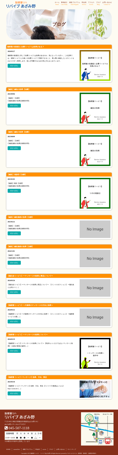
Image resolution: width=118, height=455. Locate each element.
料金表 (84, 3)
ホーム (57, 3)
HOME (8, 449)
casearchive (16, 449)
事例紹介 (64, 3)
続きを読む (14, 66)
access (44, 449)
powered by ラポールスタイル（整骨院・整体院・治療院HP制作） (79, 453)
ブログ (98, 3)
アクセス (91, 3)
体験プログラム (74, 3)
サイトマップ (72, 449)
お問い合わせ (107, 3)
